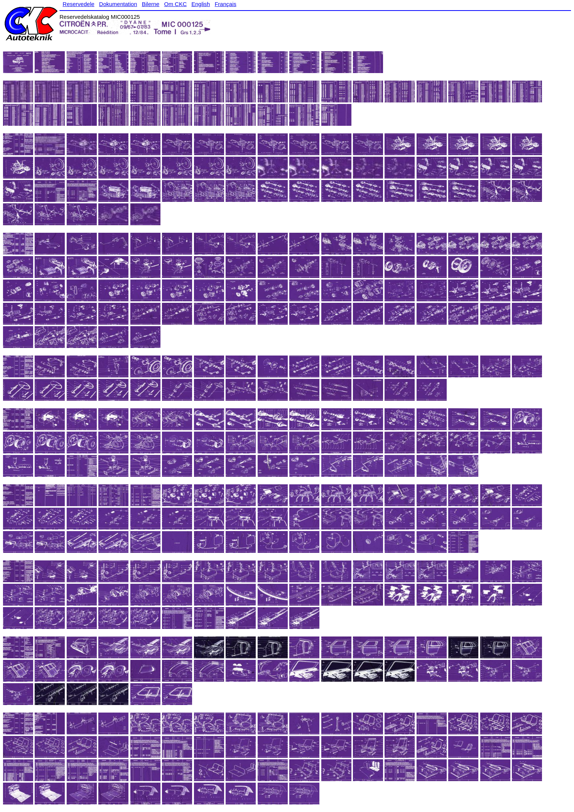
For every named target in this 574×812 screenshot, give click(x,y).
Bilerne (151, 4)
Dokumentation (118, 4)
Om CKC (175, 4)
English (200, 4)
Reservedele (78, 4)
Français (226, 4)
